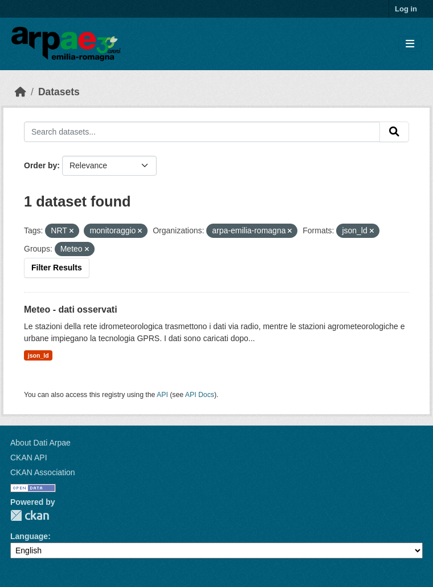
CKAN (29, 515)
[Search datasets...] (202, 132)
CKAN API (28, 457)
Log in (406, 9)
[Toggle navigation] (410, 44)
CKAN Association (42, 472)
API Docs (199, 395)
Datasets (59, 92)
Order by (40, 165)
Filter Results (56, 267)
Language (29, 536)
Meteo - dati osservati (70, 309)
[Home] (20, 92)
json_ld (38, 355)
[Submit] (394, 132)
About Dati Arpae (40, 442)
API (162, 395)
